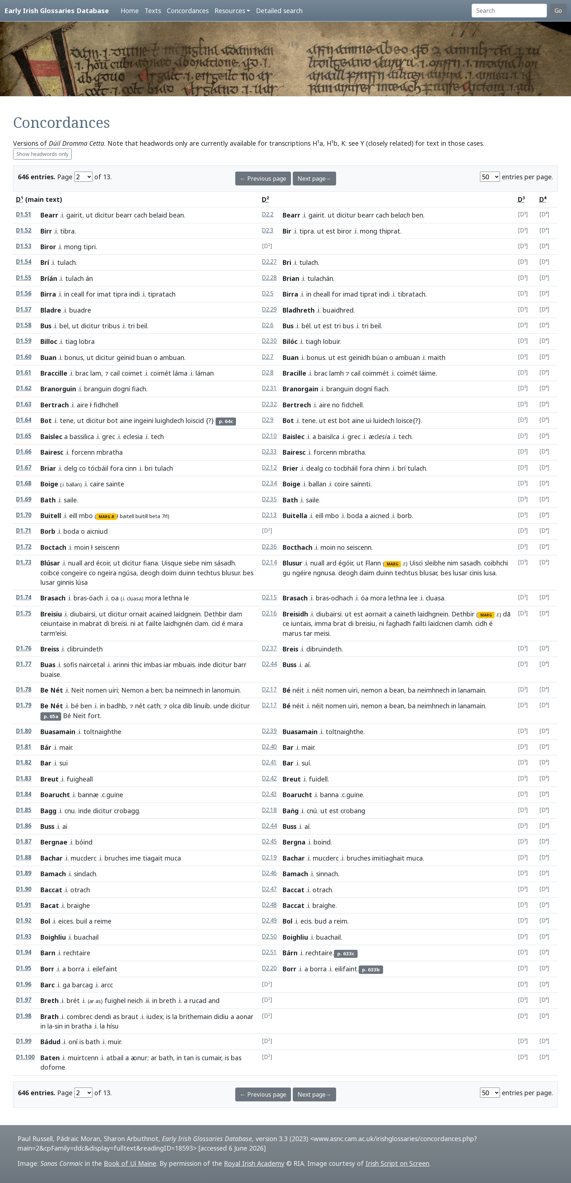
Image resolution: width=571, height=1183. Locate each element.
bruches (116, 858)
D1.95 (23, 968)
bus (348, 325)
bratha (81, 1026)
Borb (47, 531)
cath (153, 705)
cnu (69, 810)
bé (75, 705)
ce (286, 623)
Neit (77, 690)
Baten (50, 1057)
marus (292, 633)
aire (82, 404)
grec (108, 436)
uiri (113, 690)
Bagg (48, 810)
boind (322, 842)
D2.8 (267, 372)
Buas (47, 664)
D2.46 (269, 873)
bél (306, 325)
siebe (192, 563)
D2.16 (269, 613)
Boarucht (55, 794)
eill (73, 515)
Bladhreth (299, 310)
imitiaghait (388, 858)
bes (248, 572)
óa (365, 598)
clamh (463, 623)
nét (140, 705)
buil (81, 921)
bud (321, 921)
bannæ (88, 794)
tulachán (320, 278)
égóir (345, 563)
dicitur (104, 215)
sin (59, 1026)
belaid (158, 215)
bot (112, 420)
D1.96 (23, 984)
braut (129, 1016)
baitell (127, 516)
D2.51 (269, 952)
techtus (208, 572)
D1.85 (23, 810)
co (82, 468)
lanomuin (226, 690)
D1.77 (23, 664)
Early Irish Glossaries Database (56, 10)
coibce (49, 572)
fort (94, 715)
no (336, 404)
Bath (48, 499)
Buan (48, 357)
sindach (85, 873)
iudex (154, 1016)
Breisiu (51, 614)
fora (116, 468)
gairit (74, 215)
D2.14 (269, 562)
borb (404, 515)
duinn (186, 572)
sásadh (224, 563)
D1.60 (23, 357)
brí (402, 468)
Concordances (188, 10)
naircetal (92, 664)
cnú (312, 810)
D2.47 (269, 889)
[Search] (509, 10)
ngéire (301, 572)
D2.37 (269, 648)
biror (344, 231)
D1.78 (23, 689)
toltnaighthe (344, 731)
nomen (96, 690)
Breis (290, 649)
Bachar (51, 858)
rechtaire (319, 952)
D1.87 (23, 841)
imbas (153, 664)
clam (201, 623)
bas (236, 1057)
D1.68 (23, 483)
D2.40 (269, 747)
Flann (373, 563)
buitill (141, 516)
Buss (289, 664)
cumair (211, 1057)
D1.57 (23, 309)
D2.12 (269, 467)
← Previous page (263, 179)
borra (76, 968)
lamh (336, 373)
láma (180, 373)
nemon (371, 690)
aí (307, 664)
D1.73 (23, 562)
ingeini (143, 420)
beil (142, 325)
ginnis (65, 582)
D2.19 (269, 857)
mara (235, 623)
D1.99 (23, 1041)
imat (104, 294)
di (106, 623)
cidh (481, 623)
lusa (490, 572)
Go (558, 11)
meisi (322, 633)
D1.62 (23, 388)
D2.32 (269, 404)
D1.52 (23, 230)
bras (80, 598)
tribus (111, 325)
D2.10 (269, 436)
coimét (160, 373)
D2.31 (269, 388)
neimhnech (433, 690)
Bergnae (53, 842)
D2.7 (267, 357)
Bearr (49, 215)
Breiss (49, 649)
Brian (291, 278)
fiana (150, 563)
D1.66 (23, 451)
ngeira (107, 572)
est (330, 231)
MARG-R (106, 516)
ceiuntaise (55, 623)
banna (329, 794)
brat (339, 623)
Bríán (48, 278)
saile (70, 499)
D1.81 (23, 747)
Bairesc (51, 452)
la (174, 1016)
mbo (86, 515)
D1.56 (23, 293)
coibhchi (496, 563)
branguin (97, 388)
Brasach (53, 598)
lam (95, 373)
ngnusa (324, 572)
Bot (46, 420)
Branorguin (58, 388)
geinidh (359, 357)
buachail (328, 937)
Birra (48, 294)
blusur (231, 572)
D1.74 (23, 597)
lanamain (471, 690)
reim (340, 921)
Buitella (295, 515)
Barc (47, 984)
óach (96, 598)
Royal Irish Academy (254, 1163)
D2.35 (269, 499)
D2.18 (269, 810)
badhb (116, 705)
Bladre (50, 310)
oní (73, 1041)
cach (140, 215)
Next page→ (314, 179)
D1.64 (23, 420)
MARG (392, 564)
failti (419, 623)
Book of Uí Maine (130, 1163)
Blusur (292, 563)
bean (176, 215)
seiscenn (359, 547)
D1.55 (23, 278)
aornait (376, 614)
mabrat (90, 623)
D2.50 (269, 936)
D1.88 (23, 857)
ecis (305, 921)
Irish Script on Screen (397, 1163)
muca (414, 858)
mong (368, 231)
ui (368, 420)
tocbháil (346, 468)
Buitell (50, 515)
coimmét (375, 373)
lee (413, 598)
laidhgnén (178, 623)
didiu (221, 1016)
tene (67, 420)
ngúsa (127, 572)
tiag (71, 341)
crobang (352, 810)
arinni (121, 664)
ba (169, 690)
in (66, 294)
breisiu (365, 623)
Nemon (132, 690)
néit (298, 690)
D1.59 (23, 341)
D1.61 (23, 372)
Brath (49, 1016)
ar (154, 1057)
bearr (124, 215)
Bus (45, 325)
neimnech (189, 690)
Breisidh (295, 614)
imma (323, 623)
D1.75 (23, 613)
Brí (44, 262)
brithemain (195, 1016)
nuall (75, 563)
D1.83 (23, 778)
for (90, 294)
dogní (121, 388)
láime (428, 373)
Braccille (53, 373)
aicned (379, 515)
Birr (46, 231)
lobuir (331, 341)
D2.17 (269, 689)
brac (81, 373)
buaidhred (338, 310)
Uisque (171, 563)
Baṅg (291, 810)
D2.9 (267, 420)
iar (167, 664)
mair (65, 747)
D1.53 (23, 246)
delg (70, 468)
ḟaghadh (398, 623)
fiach (139, 388)
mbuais (184, 664)
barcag (82, 984)
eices (65, 921)
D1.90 (23, 889)
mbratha (352, 452)
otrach (322, 889)
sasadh (470, 563)
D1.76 (23, 648)
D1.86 (23, 826)
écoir (103, 563)
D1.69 (23, 499)
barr (240, 664)
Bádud (50, 1041)
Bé (287, 690)
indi (134, 294)
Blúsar (50, 563)
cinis (475, 572)
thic (136, 664)
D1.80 (23, 731)
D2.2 (267, 214)
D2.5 (267, 293)
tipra (306, 231)
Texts (153, 10)
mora (153, 598)
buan (144, 357)
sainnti (360, 483)
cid (216, 623)
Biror (48, 246)
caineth (405, 614)
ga (66, 984)
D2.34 (269, 483)
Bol (45, 921)
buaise (50, 674)
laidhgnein (433, 614)
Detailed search (279, 10)
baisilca (328, 436)
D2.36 (269, 547)
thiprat (389, 231)
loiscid (195, 420)
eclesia (133, 436)
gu (287, 572)
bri (149, 468)
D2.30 (269, 341)
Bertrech (297, 404)
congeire (74, 572)
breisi (119, 623)
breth (167, 1000)
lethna (172, 598)
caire (97, 483)
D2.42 (269, 778)
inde (204, 664)
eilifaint (346, 968)
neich (135, 1000)
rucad (197, 1000)
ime (135, 858)
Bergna (294, 842)
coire (341, 483)
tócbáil (98, 468)
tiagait (153, 858)
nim (206, 563)
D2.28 (269, 278)
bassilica (82, 436)
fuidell (318, 779)
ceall (77, 294)
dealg (314, 468)
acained (160, 614)
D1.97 (23, 1000)
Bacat (49, 905)
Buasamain (57, 731)
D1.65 (23, 436)
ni (132, 623)
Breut (49, 779)
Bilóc (290, 341)
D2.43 (269, 794)
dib (187, 705)
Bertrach (54, 404)
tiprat (368, 294)
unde (221, 705)
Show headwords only (42, 153)
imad (350, 294)
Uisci (416, 563)
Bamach (53, 873)
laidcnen (440, 623)
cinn (131, 468)
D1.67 (23, 467)
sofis (70, 664)
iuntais (301, 623)
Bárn (290, 952)
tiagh (313, 341)
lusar (47, 582)
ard (89, 563)
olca (175, 705)
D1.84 (23, 794)
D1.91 (23, 905)
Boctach (53, 547)
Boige (49, 483)
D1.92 (23, 920)
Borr (47, 968)
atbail (114, 1057)
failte (154, 623)
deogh (150, 572)
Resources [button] (229, 10)
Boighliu (53, 937)
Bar (288, 747)
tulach (66, 262)
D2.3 (267, 230)
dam (235, 614)
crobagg (126, 810)
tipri (89, 246)
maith (436, 357)
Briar (48, 468)
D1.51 (23, 214)
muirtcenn (83, 1057)
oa (115, 598)
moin (81, 547)
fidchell (352, 404)
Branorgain (300, 388)
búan (379, 357)
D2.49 (269, 920)
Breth (49, 1000)
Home (130, 10)
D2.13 (269, 515)
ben (417, 215)
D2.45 (269, 841)
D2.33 (269, 451)
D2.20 (269, 968)
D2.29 (269, 309)
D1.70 (23, 515)
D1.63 (23, 404)
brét (73, 1000)
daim (366, 572)
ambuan (172, 357)
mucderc (84, 858)
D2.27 (269, 262)
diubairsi (82, 614)
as (116, 1016)
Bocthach (297, 547)
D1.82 (23, 762)
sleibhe (435, 563)
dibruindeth (324, 649)
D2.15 (269, 597)
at (140, 623)
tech (404, 436)
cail (115, 373)
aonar (244, 1016)
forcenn (83, 452)
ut (89, 215)
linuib (202, 705)
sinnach (327, 873)
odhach (342, 598)
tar (307, 633)
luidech (383, 420)
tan (189, 1057)
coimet (132, 373)
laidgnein (187, 614)
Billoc (48, 341)
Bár (45, 747)
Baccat (51, 889)
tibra (67, 231)
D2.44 (269, 664)
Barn (47, 952)
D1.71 (23, 530)
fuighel (115, 1000)
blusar (428, 572)
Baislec (51, 436)
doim (169, 572)
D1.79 (23, 705)
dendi (102, 1016)
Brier (290, 468)
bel (63, 325)
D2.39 (269, 731)
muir (114, 1041)
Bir (287, 231)
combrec (79, 1016)
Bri (287, 262)
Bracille (294, 373)
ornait (138, 614)
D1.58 (23, 325)
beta (154, 516)
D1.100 (25, 1057)
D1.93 (23, 936)
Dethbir (215, 614)
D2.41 (269, 762)
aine (126, 420)
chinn (382, 468)
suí (306, 763)
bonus (73, 357)
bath (93, 1041)
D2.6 (267, 325)
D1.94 (23, 952)
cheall (321, 294)
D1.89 (23, 873)
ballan (317, 483)
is (168, 1016)
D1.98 (23, 1016)
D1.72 (23, 547)
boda (355, 515)
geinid (126, 357)
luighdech (169, 420)
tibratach (411, 294)
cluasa (435, 598)
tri (131, 325)
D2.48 (269, 905)
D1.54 (23, 262)
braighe (323, 905)
